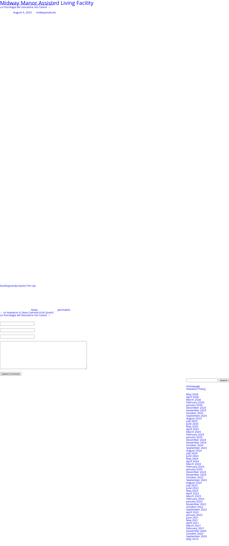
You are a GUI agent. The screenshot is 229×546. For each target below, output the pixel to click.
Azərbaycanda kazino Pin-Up (18, 285)
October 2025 (194, 418)
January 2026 (194, 410)
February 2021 (195, 533)
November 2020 (196, 536)
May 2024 (192, 464)
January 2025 (194, 442)
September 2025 (196, 421)
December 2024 (196, 445)
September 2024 (196, 453)
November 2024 (196, 448)
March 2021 (193, 531)
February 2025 (195, 440)
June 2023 (192, 493)
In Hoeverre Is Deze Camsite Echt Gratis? (27, 312)
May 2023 (192, 496)
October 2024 (194, 450)
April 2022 (192, 517)
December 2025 (196, 413)
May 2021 (192, 525)
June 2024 (192, 461)
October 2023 (194, 482)
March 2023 (193, 501)
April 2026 (192, 402)
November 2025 (196, 415)
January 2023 (194, 506)
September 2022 (196, 515)
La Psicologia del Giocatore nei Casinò (25, 7)
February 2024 (195, 472)
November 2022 (196, 509)
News (34, 309)
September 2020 (196, 541)
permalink (64, 309)
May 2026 (192, 399)
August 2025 (194, 423)
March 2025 (193, 437)
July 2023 (192, 490)
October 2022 (194, 512)
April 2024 (192, 466)
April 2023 (192, 498)
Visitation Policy (196, 394)
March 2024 (193, 469)
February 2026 (195, 407)
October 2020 (194, 539)
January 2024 (194, 474)
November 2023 (196, 480)
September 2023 (196, 485)
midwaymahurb (46, 12)
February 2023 (195, 504)
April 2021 (192, 528)
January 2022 (194, 520)
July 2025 (192, 426)
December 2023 (196, 477)
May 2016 (192, 544)
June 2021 (192, 523)
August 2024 (194, 456)
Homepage (193, 391)
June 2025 (192, 429)
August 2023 (194, 488)
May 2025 (192, 431)
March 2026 (193, 405)
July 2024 (192, 458)
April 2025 (192, 434)
